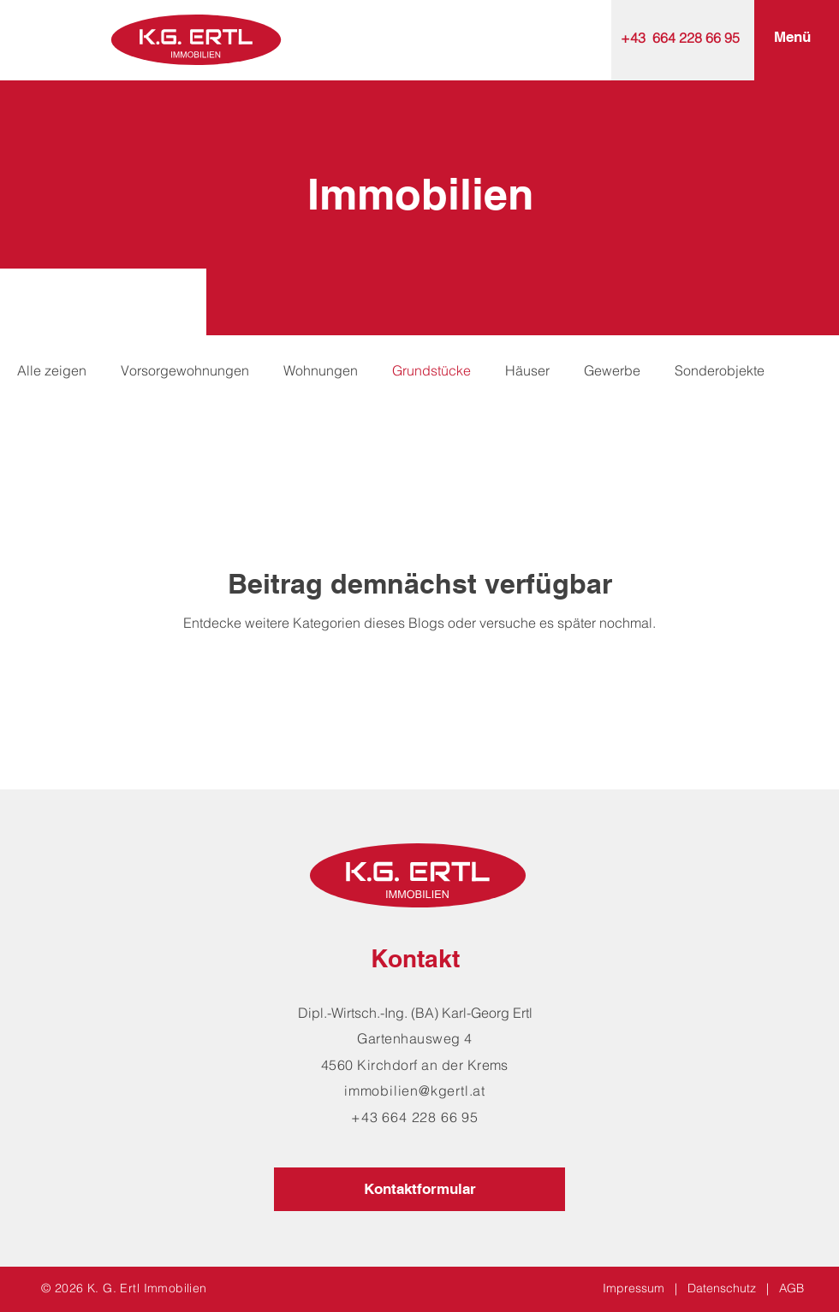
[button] (792, 38)
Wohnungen (320, 370)
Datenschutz (721, 1288)
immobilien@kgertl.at (414, 1090)
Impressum (633, 1288)
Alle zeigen (51, 370)
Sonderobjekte (720, 370)
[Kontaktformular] (419, 1189)
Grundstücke (431, 370)
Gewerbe (612, 370)
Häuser (527, 370)
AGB (791, 1288)
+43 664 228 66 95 (680, 37)
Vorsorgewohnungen (185, 370)
